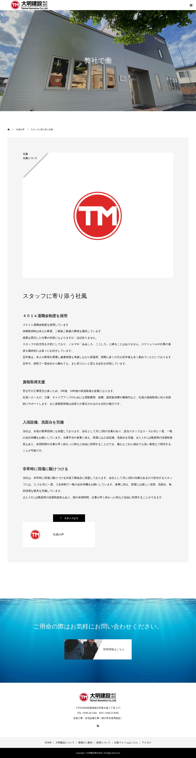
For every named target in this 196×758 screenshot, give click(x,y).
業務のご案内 (85, 742)
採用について (103, 742)
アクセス (146, 742)
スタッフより (71, 518)
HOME (48, 742)
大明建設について (65, 742)
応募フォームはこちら (126, 742)
